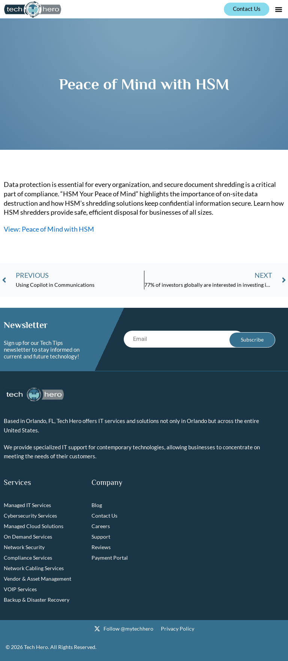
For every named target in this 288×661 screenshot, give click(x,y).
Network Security (24, 547)
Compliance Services (28, 558)
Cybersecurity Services (30, 516)
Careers (101, 526)
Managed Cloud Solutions (33, 526)
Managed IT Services (27, 505)
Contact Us (104, 516)
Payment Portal (110, 558)
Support (101, 537)
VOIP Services (20, 589)
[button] (278, 9)
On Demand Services (28, 537)
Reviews (101, 547)
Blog (97, 505)
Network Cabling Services (34, 568)
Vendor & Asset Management (37, 579)
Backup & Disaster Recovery (36, 600)
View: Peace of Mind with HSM (49, 229)
